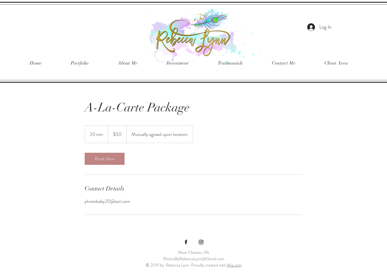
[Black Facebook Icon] (186, 242)
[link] (105, 159)
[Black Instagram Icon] (201, 242)
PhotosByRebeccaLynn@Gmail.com (193, 259)
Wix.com (234, 265)
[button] (79, 63)
